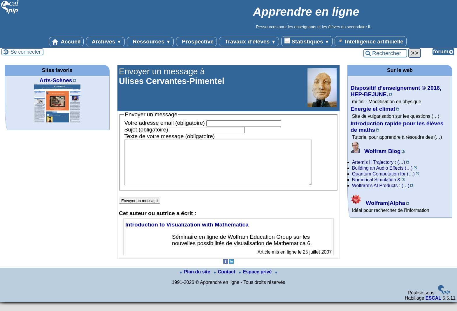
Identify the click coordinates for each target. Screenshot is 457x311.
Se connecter (25, 52)
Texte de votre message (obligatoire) (169, 136)
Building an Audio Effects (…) (382, 168)
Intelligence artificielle (370, 41)
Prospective (196, 41)
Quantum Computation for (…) (383, 173)
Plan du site (195, 280)
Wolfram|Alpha (378, 203)
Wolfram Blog (376, 151)
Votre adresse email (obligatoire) (164, 123)
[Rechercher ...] (385, 53)
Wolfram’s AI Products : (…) (380, 185)
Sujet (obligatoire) (146, 129)
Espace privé (256, 280)
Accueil (66, 41)
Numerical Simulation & (376, 179)
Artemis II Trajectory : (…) (378, 162)
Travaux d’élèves (249, 41)
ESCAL (433, 306)
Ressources (150, 41)
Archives (105, 41)
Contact (225, 280)
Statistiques (306, 41)
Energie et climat (373, 109)
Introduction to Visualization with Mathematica (187, 233)
